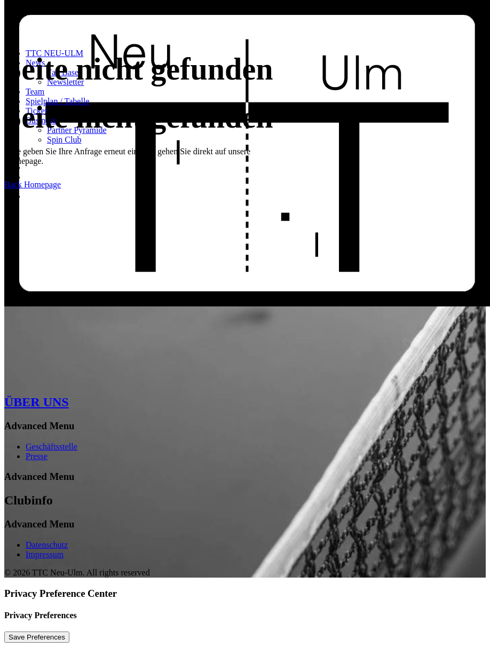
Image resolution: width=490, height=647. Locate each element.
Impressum (45, 554)
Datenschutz (47, 544)
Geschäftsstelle (51, 446)
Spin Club (64, 139)
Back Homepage (32, 184)
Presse (37, 456)
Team (35, 91)
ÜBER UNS (36, 402)
